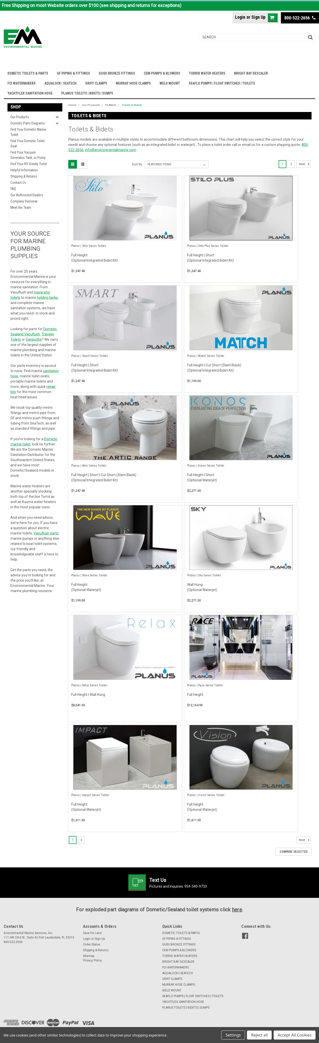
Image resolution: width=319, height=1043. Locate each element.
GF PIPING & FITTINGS (73, 73)
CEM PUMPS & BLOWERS (162, 73)
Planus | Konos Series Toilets (205, 465)
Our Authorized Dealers (26, 195)
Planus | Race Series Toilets (205, 685)
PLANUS (110, 105)
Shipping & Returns (23, 176)
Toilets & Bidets (132, 105)
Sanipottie (34, 339)
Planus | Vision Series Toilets (206, 795)
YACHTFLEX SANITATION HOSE (30, 93)
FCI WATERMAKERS (21, 83)
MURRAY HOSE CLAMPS (133, 83)
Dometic (50, 329)
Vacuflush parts (46, 533)
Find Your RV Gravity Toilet (28, 164)
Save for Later (92, 933)
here (237, 910)
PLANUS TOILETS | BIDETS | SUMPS (87, 93)
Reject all (259, 1035)
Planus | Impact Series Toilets (90, 795)
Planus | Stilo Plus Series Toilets (208, 246)
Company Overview (23, 201)
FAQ (13, 189)
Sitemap (88, 956)
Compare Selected (294, 851)
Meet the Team (20, 207)
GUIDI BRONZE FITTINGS (117, 73)
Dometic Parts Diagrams (27, 123)
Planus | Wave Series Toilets (89, 575)
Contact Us (18, 183)
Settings (233, 1035)
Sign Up (258, 17)
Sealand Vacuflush (25, 334)
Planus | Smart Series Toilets (89, 356)
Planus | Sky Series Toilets (204, 575)
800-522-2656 (300, 17)
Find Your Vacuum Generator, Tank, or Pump (28, 155)
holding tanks (47, 298)
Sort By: (137, 164)
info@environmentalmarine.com (110, 150)
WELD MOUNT (170, 83)
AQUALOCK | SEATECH (60, 83)
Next (305, 164)
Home (72, 105)
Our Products (19, 117)
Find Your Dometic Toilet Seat (27, 143)
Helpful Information (24, 170)
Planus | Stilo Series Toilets (88, 246)
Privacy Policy (92, 960)
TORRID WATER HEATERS (207, 73)
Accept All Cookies (295, 1035)
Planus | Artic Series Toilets (88, 465)
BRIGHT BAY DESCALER (251, 73)
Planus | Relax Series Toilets (89, 685)
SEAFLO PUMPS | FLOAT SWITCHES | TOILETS (222, 83)
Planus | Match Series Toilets (205, 356)
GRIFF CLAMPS (96, 83)
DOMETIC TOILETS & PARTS (27, 73)
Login (240, 17)
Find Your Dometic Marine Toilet (28, 132)
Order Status (91, 944)
